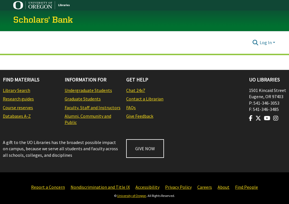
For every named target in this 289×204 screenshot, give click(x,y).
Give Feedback (139, 116)
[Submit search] (255, 42)
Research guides (18, 99)
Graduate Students (83, 99)
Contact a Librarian (144, 99)
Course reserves (18, 107)
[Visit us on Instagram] (275, 118)
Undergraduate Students (88, 90)
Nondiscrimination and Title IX (100, 187)
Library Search (16, 90)
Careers (204, 187)
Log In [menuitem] (266, 42)
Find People (246, 187)
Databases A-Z (17, 116)
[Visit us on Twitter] (258, 118)
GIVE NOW (145, 148)
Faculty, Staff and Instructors (93, 107)
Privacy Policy (178, 187)
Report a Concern (48, 187)
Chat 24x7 (135, 90)
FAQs (131, 107)
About (223, 187)
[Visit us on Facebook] (251, 118)
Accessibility (147, 187)
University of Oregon (131, 196)
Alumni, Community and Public (88, 119)
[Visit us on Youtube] (267, 118)
